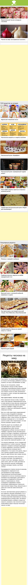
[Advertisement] (14, 59)
